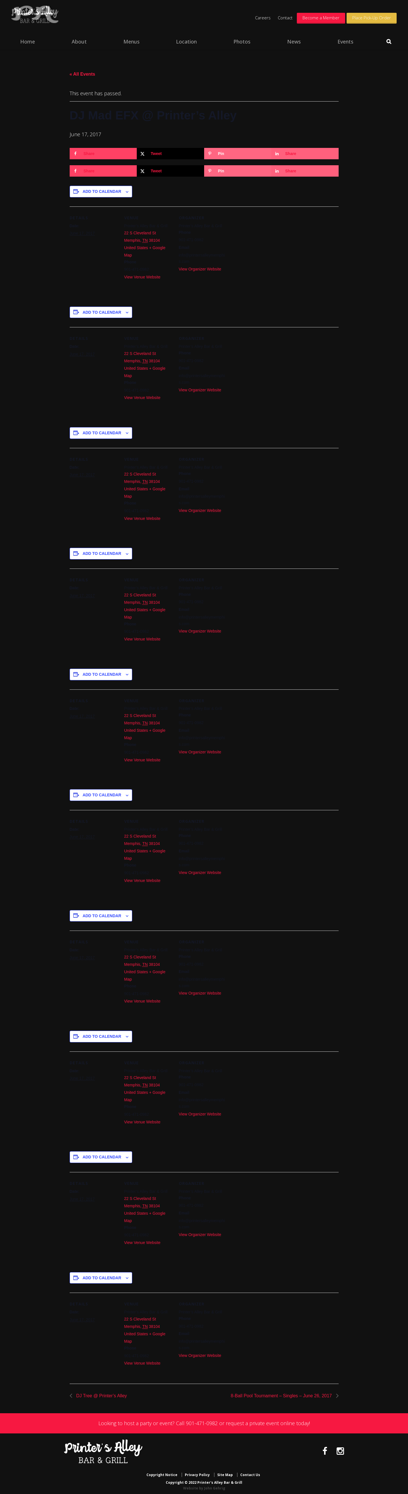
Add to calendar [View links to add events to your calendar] (101, 191)
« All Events (82, 74)
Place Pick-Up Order (371, 17)
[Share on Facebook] (103, 153)
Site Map (225, 1472)
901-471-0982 (202, 1423)
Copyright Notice (161, 1472)
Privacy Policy (197, 1472)
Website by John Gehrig (204, 1485)
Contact (285, 17)
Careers (263, 17)
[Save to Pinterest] (238, 153)
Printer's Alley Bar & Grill (50, 18)
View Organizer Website (200, 269)
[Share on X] (170, 153)
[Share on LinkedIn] (305, 153)
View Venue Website (142, 277)
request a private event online (260, 1423)
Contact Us (250, 1472)
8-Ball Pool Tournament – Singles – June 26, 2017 (282, 1395)
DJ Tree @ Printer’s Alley (101, 1395)
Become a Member (321, 17)
